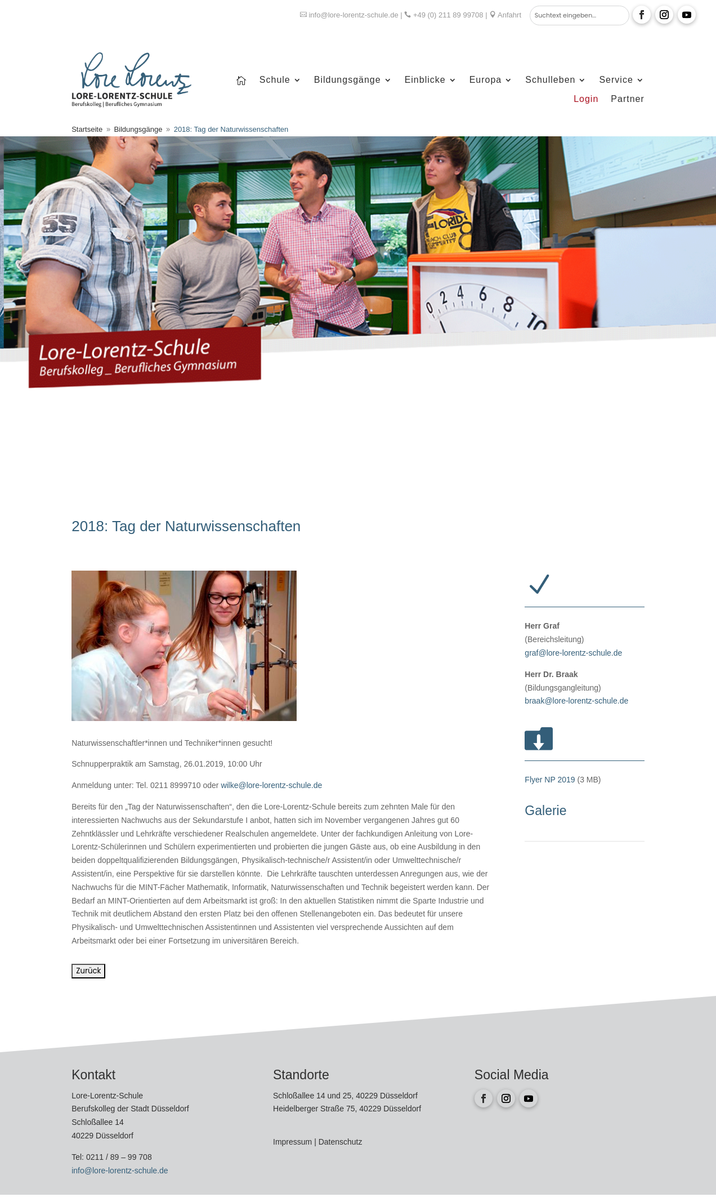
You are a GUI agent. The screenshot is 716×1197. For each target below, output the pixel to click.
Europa (485, 80)
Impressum (293, 1141)
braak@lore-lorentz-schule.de (576, 700)
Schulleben (550, 80)
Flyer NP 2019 (550, 779)
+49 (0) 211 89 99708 (448, 15)
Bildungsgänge (347, 80)
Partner (627, 99)
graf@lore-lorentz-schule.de (573, 652)
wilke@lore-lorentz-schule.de (271, 785)
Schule (274, 80)
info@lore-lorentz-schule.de (353, 15)
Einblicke (425, 80)
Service (616, 80)
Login (586, 99)
